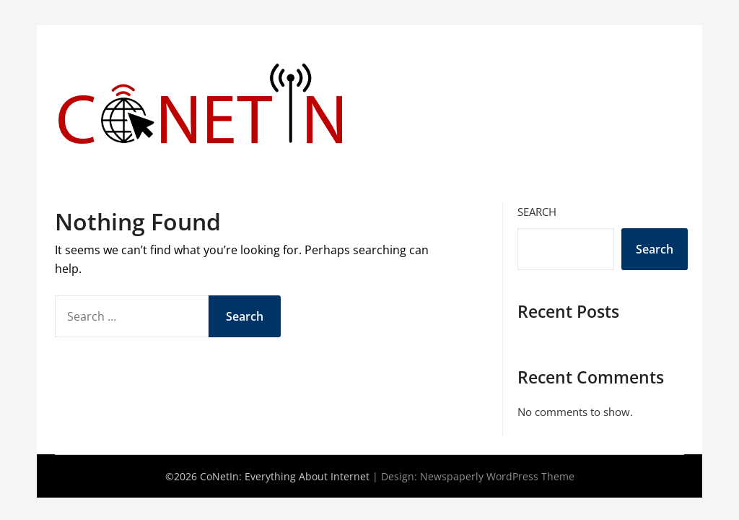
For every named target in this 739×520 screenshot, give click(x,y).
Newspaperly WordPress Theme (497, 476)
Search (536, 211)
